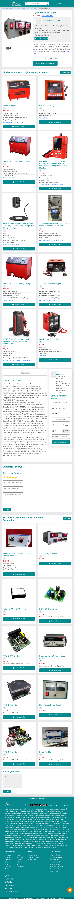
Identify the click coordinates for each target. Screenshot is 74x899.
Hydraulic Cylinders (44, 822)
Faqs (6, 870)
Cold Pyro (38, 846)
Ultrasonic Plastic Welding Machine (22, 834)
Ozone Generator (28, 846)
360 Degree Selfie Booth (49, 846)
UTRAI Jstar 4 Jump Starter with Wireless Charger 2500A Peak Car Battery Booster (17, 340)
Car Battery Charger (31, 7)
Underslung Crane (55, 826)
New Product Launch (56, 865)
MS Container (32, 818)
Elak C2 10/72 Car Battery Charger (17, 160)
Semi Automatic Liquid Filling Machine (44, 836)
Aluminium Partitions (56, 810)
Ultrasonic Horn (57, 832)
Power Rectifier (45, 751)
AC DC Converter (10, 704)
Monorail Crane (22, 828)
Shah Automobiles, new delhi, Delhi (51, 239)
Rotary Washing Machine (53, 824)
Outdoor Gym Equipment (12, 844)
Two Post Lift (51, 838)
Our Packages (54, 858)
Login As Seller (54, 870)
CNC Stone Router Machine (36, 824)
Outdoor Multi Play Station (52, 808)
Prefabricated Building (11, 820)
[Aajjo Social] (56, 804)
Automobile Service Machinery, (49, 299)
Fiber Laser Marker (36, 830)
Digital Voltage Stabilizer (23, 826)
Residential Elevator (22, 814)
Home (3, 7)
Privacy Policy (31, 858)
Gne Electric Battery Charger (51, 338)
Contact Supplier (41, 37)
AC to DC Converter (11, 655)
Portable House (19, 816)
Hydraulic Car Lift (34, 814)
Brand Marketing (55, 863)
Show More (66, 71)
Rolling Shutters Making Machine (25, 838)
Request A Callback (37, 797)
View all (67, 518)
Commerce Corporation (51, 19)
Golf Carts (40, 844)
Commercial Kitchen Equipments (29, 832)
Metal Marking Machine (50, 830)
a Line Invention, (8, 299)
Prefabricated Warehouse (26, 820)
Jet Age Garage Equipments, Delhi (51, 183)
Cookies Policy (32, 854)
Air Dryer (59, 836)
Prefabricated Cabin (43, 818)
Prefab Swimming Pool (52, 840)
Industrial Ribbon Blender (41, 810)
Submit (6, 508)
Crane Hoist (13, 828)
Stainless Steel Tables (11, 812)
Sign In (59, 3)
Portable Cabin (38, 808)
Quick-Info (8, 865)
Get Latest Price (47, 14)
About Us (8, 854)
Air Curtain (15, 832)
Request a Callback (45, 62)
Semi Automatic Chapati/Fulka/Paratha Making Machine (27, 840)
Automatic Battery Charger (50, 282)
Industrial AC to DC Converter (15, 608)
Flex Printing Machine (20, 824)
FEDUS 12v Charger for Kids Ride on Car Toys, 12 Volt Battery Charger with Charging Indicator (18, 224)
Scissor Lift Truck (45, 814)
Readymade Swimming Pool (55, 842)
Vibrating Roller (14, 810)
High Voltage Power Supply (50, 704)
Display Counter (55, 812)
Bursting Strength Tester (44, 828)
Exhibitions (8, 868)
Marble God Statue (63, 830)
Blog (6, 863)
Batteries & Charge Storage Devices (15, 7)
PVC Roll (8, 832)
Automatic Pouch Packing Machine (21, 836)
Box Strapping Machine (26, 812)
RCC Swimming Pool (40, 842)
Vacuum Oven (14, 822)
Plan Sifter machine (46, 832)
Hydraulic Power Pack (58, 822)
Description (25, 372)
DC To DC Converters (48, 608)
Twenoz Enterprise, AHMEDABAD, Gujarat (17, 359)
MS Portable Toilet (47, 816)
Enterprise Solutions (56, 868)
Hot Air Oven (23, 822)
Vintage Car (47, 844)
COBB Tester (32, 828)
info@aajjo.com (10, 884)
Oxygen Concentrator (15, 846)
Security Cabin (9, 816)
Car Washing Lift (41, 838)
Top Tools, (42, 355)
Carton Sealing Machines (41, 812)
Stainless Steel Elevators (58, 814)
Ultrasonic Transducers (41, 834)
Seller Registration (55, 854)
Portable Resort (58, 816)
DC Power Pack (33, 822)
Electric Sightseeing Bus (28, 844)
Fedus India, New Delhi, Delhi (13, 243)
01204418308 (9, 878)
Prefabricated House (41, 820)
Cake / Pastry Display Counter (20, 830)
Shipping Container (54, 820)
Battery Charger (9, 104)
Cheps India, (43, 117)
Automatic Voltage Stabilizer (40, 826)
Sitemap (7, 856)
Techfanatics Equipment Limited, (14, 121)
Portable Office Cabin (56, 818)
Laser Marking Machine (26, 808)
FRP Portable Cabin (21, 818)
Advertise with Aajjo (56, 856)
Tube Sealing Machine (26, 810)
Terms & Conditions (33, 856)
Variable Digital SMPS (48, 552)
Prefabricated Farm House (33, 816)
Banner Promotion (55, 861)
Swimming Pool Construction (23, 842)
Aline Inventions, (8, 177)
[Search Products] (26, 2)
